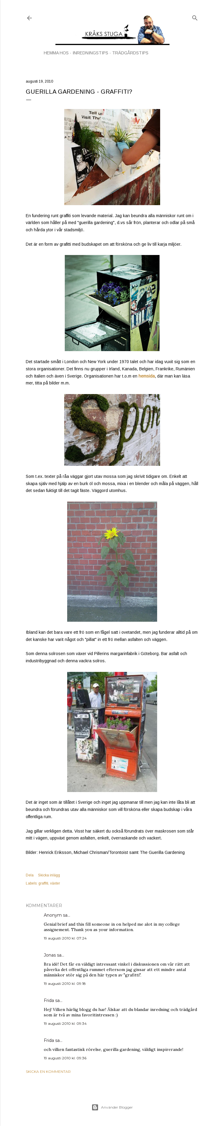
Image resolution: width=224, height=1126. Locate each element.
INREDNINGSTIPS (90, 52)
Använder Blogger (112, 1107)
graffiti (43, 883)
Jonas (50, 955)
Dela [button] (30, 875)
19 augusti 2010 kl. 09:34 (65, 1023)
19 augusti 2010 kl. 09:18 (65, 983)
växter (55, 883)
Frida (49, 1000)
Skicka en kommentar (48, 1071)
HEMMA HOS (56, 52)
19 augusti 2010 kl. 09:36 (65, 1058)
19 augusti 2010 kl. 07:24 (65, 938)
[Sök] (195, 17)
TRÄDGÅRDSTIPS (130, 52)
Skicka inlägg (49, 875)
